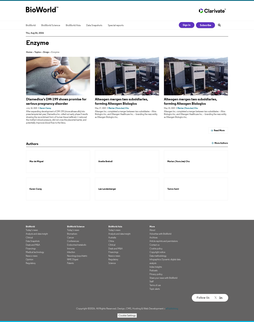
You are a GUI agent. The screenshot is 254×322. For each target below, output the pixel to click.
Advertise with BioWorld (160, 233)
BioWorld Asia (73, 25)
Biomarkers (72, 233)
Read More (219, 130)
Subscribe (205, 25)
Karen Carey (35, 189)
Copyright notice (157, 252)
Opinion (29, 259)
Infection (71, 252)
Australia (112, 237)
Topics (37, 52)
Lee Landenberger (107, 189)
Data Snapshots (94, 25)
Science (112, 263)
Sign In (186, 25)
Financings (31, 248)
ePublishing (172, 308)
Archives (153, 237)
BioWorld (31, 25)
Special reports (116, 25)
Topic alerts (155, 288)
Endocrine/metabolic (76, 244)
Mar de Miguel (36, 161)
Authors (32, 143)
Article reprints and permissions (164, 241)
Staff (152, 281)
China (111, 241)
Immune (71, 248)
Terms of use (155, 285)
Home (29, 52)
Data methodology (158, 255)
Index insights (156, 266)
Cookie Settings (127, 315)
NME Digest (72, 259)
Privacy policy (156, 274)
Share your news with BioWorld (163, 277)
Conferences (73, 241)
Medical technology (35, 252)
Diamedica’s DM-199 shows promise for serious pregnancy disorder (56, 101)
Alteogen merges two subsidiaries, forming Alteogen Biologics (121, 101)
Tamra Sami (173, 189)
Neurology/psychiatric (77, 255)
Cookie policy (156, 248)
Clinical (29, 237)
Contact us (154, 244)
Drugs (46, 52)
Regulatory (31, 263)
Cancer (70, 237)
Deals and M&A (33, 244)
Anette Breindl (105, 161)
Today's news (32, 230)
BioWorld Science (50, 25)
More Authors (221, 143)
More (152, 226)
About (152, 230)
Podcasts (153, 270)
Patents (70, 263)
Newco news (31, 255)
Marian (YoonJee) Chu (178, 161)
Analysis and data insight (37, 233)
